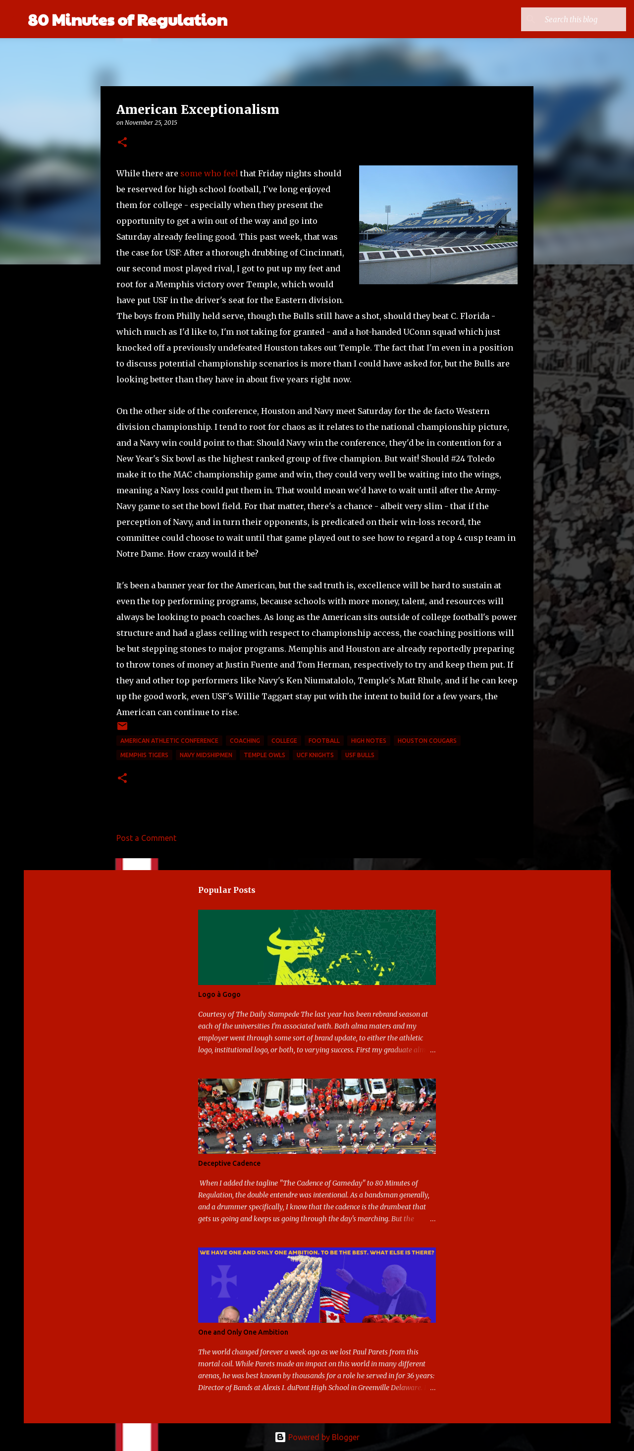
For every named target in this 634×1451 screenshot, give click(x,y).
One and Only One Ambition (243, 1332)
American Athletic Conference (169, 740)
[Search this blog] (574, 19)
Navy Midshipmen (206, 755)
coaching (245, 740)
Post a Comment (146, 837)
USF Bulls (359, 755)
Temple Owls (264, 755)
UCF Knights (315, 755)
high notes (368, 740)
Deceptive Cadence (229, 1163)
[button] (122, 143)
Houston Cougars (427, 740)
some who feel (209, 173)
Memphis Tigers (144, 755)
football (324, 740)
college (284, 740)
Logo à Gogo (219, 994)
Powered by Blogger (317, 1437)
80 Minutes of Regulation (127, 19)
